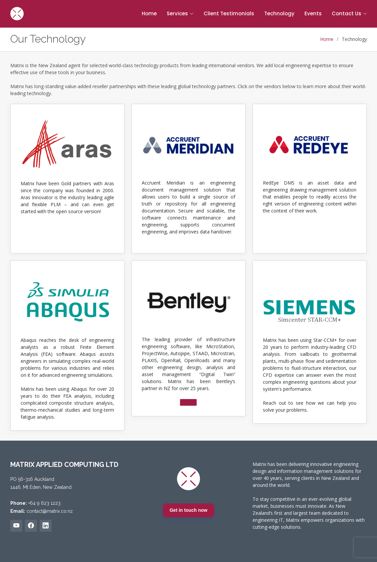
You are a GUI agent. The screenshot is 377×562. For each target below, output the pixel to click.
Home (149, 13)
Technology (279, 13)
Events (313, 13)
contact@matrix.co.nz (50, 511)
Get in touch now (189, 510)
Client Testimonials (229, 13)
